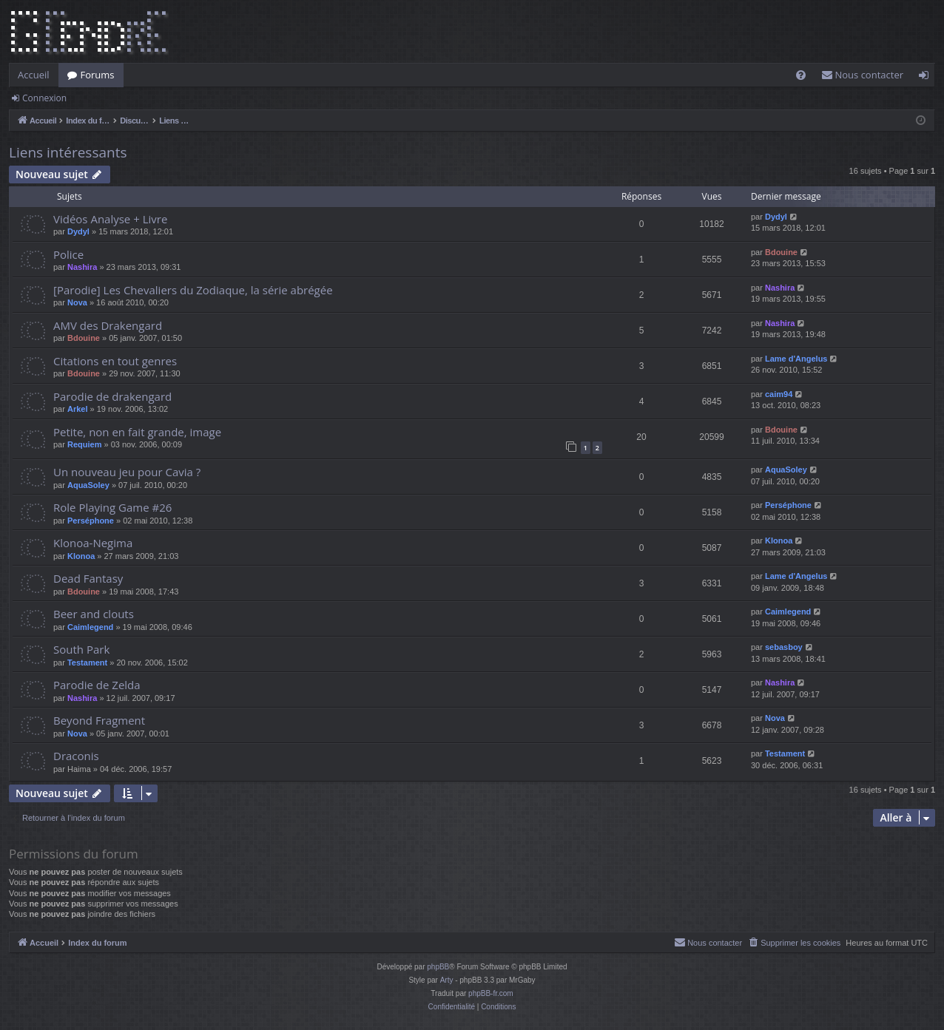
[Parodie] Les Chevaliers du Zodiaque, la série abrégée (193, 289)
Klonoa (81, 556)
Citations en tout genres (115, 360)
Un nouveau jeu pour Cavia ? (126, 471)
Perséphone (90, 520)
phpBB (438, 967)
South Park (81, 649)
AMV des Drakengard (107, 325)
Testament (87, 662)
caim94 (778, 394)
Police (68, 254)
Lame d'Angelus (796, 358)
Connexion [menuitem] (927, 77)
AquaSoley (88, 485)
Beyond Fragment (99, 720)
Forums (98, 74)
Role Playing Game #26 (112, 507)
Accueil (34, 74)
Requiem (84, 444)
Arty (447, 980)
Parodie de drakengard (112, 396)
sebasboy (784, 647)
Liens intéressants (68, 152)
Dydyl (78, 231)
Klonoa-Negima (92, 542)
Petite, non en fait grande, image (137, 431)
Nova (77, 302)
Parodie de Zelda (97, 684)
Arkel (77, 408)
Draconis (76, 755)
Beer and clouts (93, 613)
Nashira (82, 266)
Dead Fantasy (88, 578)
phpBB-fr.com (490, 993)
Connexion (44, 98)
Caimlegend (90, 627)
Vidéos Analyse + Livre (110, 218)
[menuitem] (800, 75)
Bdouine (781, 252)
